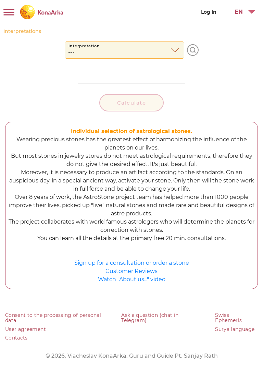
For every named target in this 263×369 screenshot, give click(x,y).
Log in (208, 12)
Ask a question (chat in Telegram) (149, 317)
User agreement (25, 329)
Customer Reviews (131, 271)
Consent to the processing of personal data (53, 317)
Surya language (234, 329)
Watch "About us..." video (131, 279)
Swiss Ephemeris (228, 317)
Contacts (16, 338)
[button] (242, 12)
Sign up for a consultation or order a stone (131, 263)
